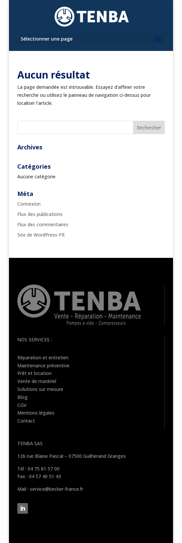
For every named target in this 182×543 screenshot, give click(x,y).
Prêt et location (34, 373)
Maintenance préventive (43, 365)
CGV (22, 405)
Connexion (29, 204)
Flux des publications (40, 214)
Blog (22, 397)
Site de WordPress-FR (41, 235)
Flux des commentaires (42, 224)
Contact (26, 421)
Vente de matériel (36, 381)
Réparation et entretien (43, 357)
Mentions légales (36, 413)
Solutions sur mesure (40, 389)
